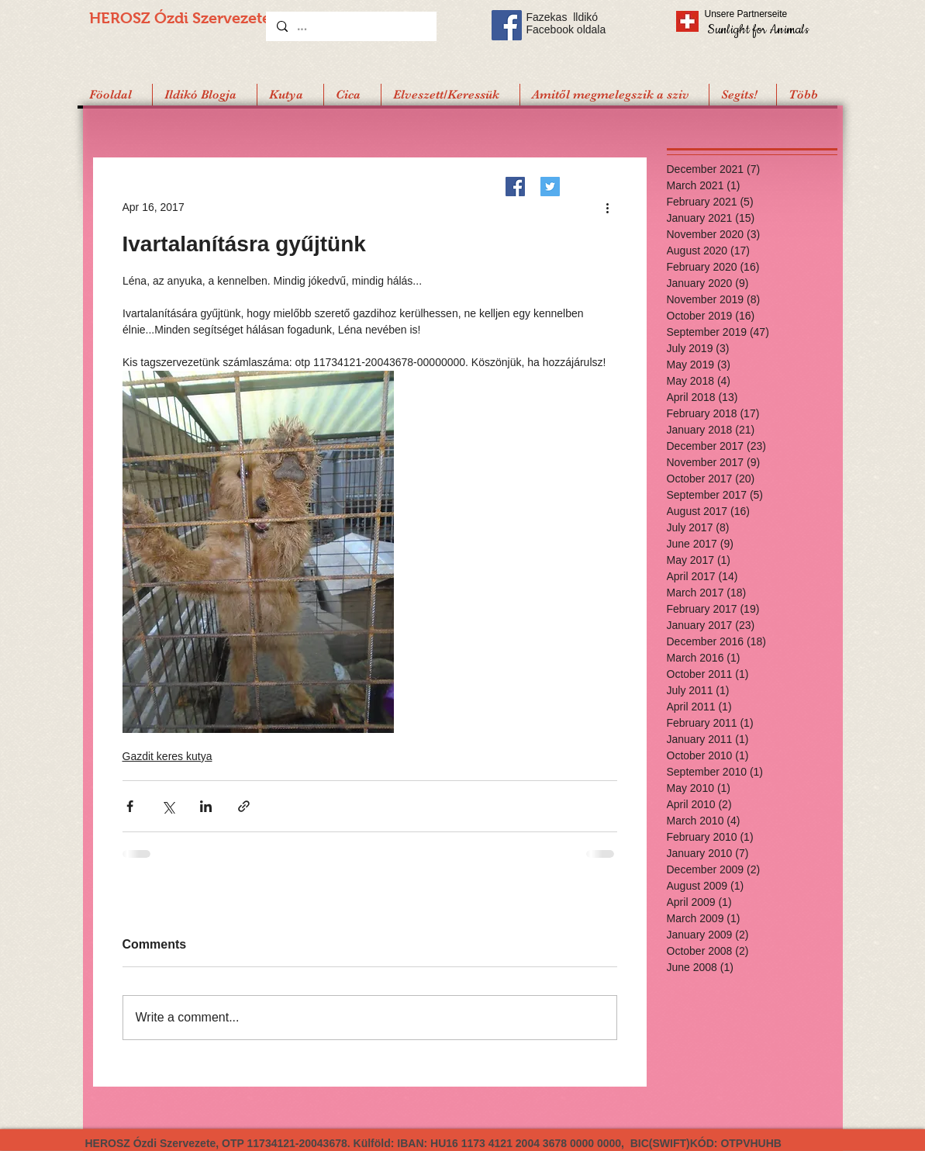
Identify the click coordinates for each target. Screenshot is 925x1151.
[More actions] (608, 207)
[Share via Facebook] (130, 806)
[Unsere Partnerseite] (767, 13)
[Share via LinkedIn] (205, 806)
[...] (350, 26)
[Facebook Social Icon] (507, 25)
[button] (742, 94)
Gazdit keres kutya (167, 756)
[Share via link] (243, 806)
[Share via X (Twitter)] (167, 806)
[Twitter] (550, 186)
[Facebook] (515, 186)
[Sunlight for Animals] (757, 29)
